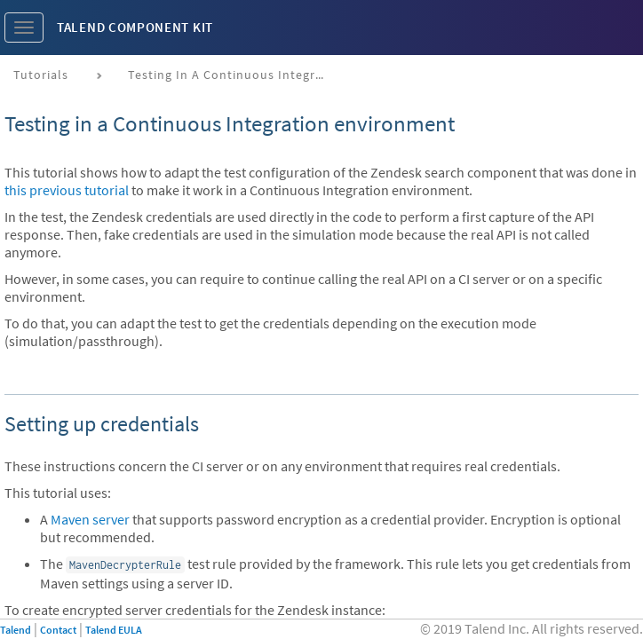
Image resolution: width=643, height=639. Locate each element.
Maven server (90, 519)
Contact (58, 629)
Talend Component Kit (135, 27)
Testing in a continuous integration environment (232, 75)
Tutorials (40, 75)
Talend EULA (113, 629)
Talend (15, 629)
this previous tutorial (66, 190)
